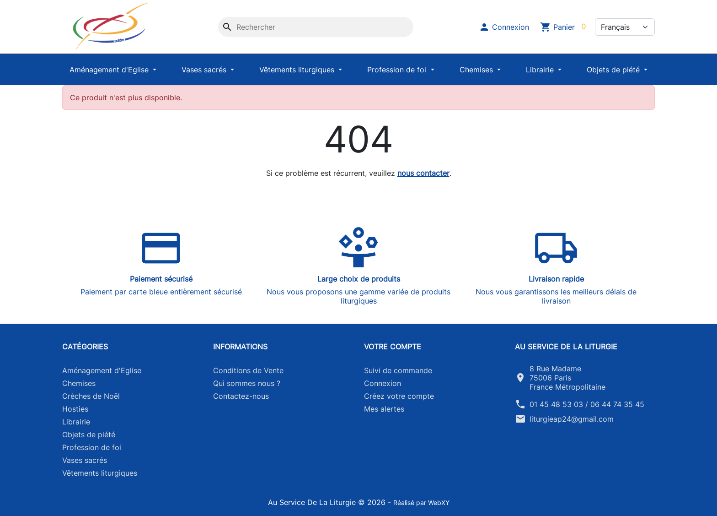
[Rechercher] (315, 27)
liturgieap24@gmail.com (572, 419)
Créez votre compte (399, 396)
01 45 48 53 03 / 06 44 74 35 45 (587, 404)
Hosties (75, 408)
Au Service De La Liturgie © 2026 (328, 502)
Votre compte (392, 346)
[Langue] (625, 27)
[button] (504, 27)
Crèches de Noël (91, 396)
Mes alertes (384, 408)
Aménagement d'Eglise (110, 69)
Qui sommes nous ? (246, 383)
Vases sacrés (205, 69)
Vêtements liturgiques (298, 69)
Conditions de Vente (248, 370)
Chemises (477, 69)
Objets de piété (614, 69)
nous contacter (423, 173)
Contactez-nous (241, 396)
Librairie (541, 69)
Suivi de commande (398, 370)
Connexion (382, 383)
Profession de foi (397, 69)
